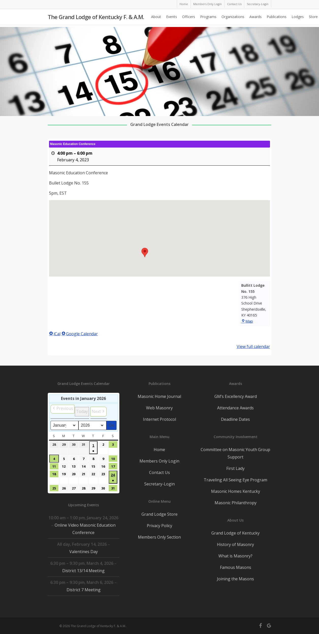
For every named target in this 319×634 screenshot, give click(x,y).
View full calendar (253, 346)
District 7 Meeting (84, 590)
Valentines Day (83, 551)
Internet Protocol (159, 419)
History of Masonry (235, 544)
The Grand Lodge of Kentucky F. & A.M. (96, 18)
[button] (144, 252)
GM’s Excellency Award (235, 396)
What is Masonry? (235, 556)
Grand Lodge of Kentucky (235, 533)
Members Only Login (159, 461)
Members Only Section (159, 537)
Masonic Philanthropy (236, 503)
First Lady (235, 468)
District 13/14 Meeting (83, 570)
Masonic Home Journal (159, 396)
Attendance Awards (235, 408)
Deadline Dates (235, 419)
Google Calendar (79, 334)
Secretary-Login (159, 484)
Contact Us (159, 472)
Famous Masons (235, 567)
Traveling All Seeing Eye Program (235, 480)
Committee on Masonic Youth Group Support (235, 453)
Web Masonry (159, 408)
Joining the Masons (235, 579)
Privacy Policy (159, 525)
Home (159, 449)
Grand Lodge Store (159, 514)
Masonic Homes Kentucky (235, 491)
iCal (54, 334)
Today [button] (82, 411)
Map (247, 321)
